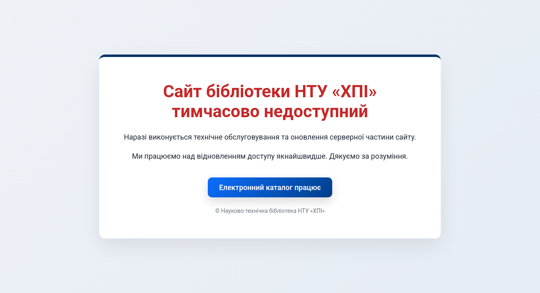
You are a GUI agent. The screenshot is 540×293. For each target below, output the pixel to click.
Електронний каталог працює (270, 187)
